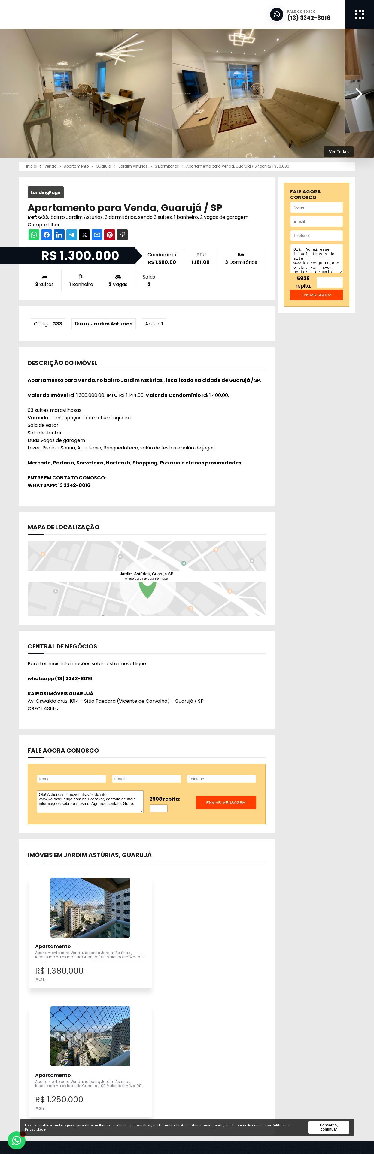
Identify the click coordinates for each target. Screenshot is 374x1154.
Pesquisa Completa (139, 1070)
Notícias (207, 1076)
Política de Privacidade (301, 1103)
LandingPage (46, 192)
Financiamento (215, 1070)
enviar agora (317, 299)
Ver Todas (339, 151)
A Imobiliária (212, 1063)
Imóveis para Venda (139, 1056)
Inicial (205, 1056)
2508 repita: (165, 799)
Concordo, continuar (329, 1127)
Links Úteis (211, 1083)
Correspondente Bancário (227, 1090)
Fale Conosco (290, 1096)
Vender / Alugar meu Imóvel (149, 1063)
